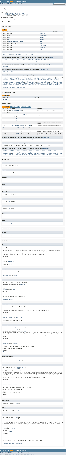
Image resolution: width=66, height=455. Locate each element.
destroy (54, 150)
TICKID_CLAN (6, 80)
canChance (9, 139)
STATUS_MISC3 (13, 78)
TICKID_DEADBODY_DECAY (24, 80)
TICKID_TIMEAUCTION (52, 86)
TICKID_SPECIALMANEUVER (20, 86)
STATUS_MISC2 (6, 78)
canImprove (32, 150)
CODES (4, 71)
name (41, 43)
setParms (14, 131)
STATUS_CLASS (31, 77)
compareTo (44, 150)
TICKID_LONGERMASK (18, 83)
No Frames (20, 3)
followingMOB (15, 119)
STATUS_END (45, 77)
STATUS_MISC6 (36, 78)
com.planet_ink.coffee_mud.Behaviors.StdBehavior (14, 13)
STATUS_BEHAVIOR (22, 77)
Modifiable (20, 19)
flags (19, 152)
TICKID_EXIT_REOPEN (19, 82)
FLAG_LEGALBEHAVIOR (37, 59)
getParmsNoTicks (26, 139)
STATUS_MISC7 (44, 78)
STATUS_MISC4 (21, 78)
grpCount (9, 54)
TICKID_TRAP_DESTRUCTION (9, 87)
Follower (5, 99)
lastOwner (42, 37)
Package (7, 1)
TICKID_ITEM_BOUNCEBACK (43, 82)
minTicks (25, 54)
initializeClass (52, 153)
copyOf (49, 150)
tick (13, 133)
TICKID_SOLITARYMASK (54, 84)
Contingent (14, 19)
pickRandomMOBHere (16, 127)
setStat (51, 154)
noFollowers (43, 45)
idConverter (6, 66)
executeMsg (14, 114)
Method (17, 5)
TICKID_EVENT (53, 80)
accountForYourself (17, 110)
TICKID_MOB (38, 83)
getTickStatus (28, 153)
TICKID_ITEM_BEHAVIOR (30, 82)
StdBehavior (44, 69)
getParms (59, 152)
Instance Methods (15, 106)
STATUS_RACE (6, 79)
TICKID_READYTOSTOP (7, 84)
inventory (42, 33)
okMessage (14, 125)
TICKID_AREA (46, 79)
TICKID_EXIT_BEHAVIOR (8, 82)
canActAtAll (13, 150)
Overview (2, 1)
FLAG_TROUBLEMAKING (39, 60)
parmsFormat (22, 154)
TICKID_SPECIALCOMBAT (8, 86)
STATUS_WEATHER (38, 79)
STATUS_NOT (51, 78)
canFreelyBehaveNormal (22, 150)
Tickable (32, 19)
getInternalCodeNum (51, 152)
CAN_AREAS (5, 59)
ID (12, 121)
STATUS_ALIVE (14, 77)
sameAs (39, 154)
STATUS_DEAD (38, 77)
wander (41, 49)
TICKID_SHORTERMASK (43, 84)
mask (41, 41)
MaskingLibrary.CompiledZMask (15, 41)
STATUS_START (29, 79)
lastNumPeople (43, 35)
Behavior (3, 19)
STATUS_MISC (59, 77)
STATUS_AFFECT (6, 77)
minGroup (20, 54)
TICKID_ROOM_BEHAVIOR (18, 84)
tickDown (31, 54)
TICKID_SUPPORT (43, 86)
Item (20, 118)
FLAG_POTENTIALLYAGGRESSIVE (10, 60)
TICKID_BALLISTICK (54, 79)
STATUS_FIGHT (52, 77)
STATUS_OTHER (58, 78)
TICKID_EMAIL (45, 80)
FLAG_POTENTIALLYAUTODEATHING (25, 60)
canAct (4, 139)
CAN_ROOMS (28, 59)
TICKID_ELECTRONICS (36, 80)
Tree (15, 1)
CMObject (8, 19)
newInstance (15, 154)
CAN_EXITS (11, 59)
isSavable (59, 153)
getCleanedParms (17, 139)
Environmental (21, 114)
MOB (9, 37)
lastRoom (42, 39)
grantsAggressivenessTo (39, 153)
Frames (15, 3)
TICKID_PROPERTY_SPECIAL (48, 83)
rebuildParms (34, 139)
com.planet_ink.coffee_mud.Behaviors (14, 8)
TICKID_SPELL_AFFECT (33, 86)
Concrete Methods (26, 106)
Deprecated (18, 1)
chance (4, 54)
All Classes (27, 3)
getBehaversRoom (34, 152)
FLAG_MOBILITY (46, 59)
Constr (13, 5)
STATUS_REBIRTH (13, 79)
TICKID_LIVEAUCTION (7, 83)
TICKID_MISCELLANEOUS (29, 83)
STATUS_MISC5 (28, 78)
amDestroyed (6, 150)
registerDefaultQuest (31, 154)
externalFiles (13, 152)
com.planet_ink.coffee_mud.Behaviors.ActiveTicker (16, 14)
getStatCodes (20, 153)
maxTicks (14, 54)
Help (26, 1)
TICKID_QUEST (59, 83)
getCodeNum (42, 152)
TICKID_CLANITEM (14, 80)
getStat (14, 153)
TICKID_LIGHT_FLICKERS (56, 82)
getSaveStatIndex (7, 153)
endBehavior (6, 152)
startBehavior (57, 154)
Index (23, 1)
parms (18, 71)
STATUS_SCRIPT (21, 79)
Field (10, 5)
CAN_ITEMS (16, 59)
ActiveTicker (9, 23)
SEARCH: (51, 3)
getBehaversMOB (25, 152)
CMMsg (13, 116)
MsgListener (26, 19)
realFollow (42, 47)
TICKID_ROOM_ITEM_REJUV (31, 84)
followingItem (15, 118)
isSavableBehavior (11, 71)
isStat (4, 154)
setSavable (45, 154)
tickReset (41, 139)
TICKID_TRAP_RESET (20, 87)
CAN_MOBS (22, 59)
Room (9, 39)
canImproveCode (15, 112)
